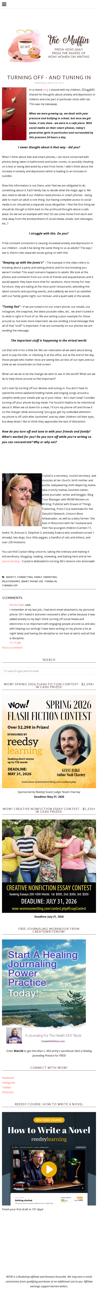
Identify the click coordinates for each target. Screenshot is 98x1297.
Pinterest (7, 1092)
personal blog (10, 561)
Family (38, 577)
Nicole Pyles (16, 605)
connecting (25, 577)
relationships (11, 581)
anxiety (11, 577)
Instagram (8, 1082)
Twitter (6, 1087)
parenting (50, 577)
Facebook (8, 1078)
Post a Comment (12, 647)
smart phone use (32, 581)
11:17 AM (15, 643)
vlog (45, 89)
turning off (10, 585)
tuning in (50, 581)
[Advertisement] (49, 1243)
